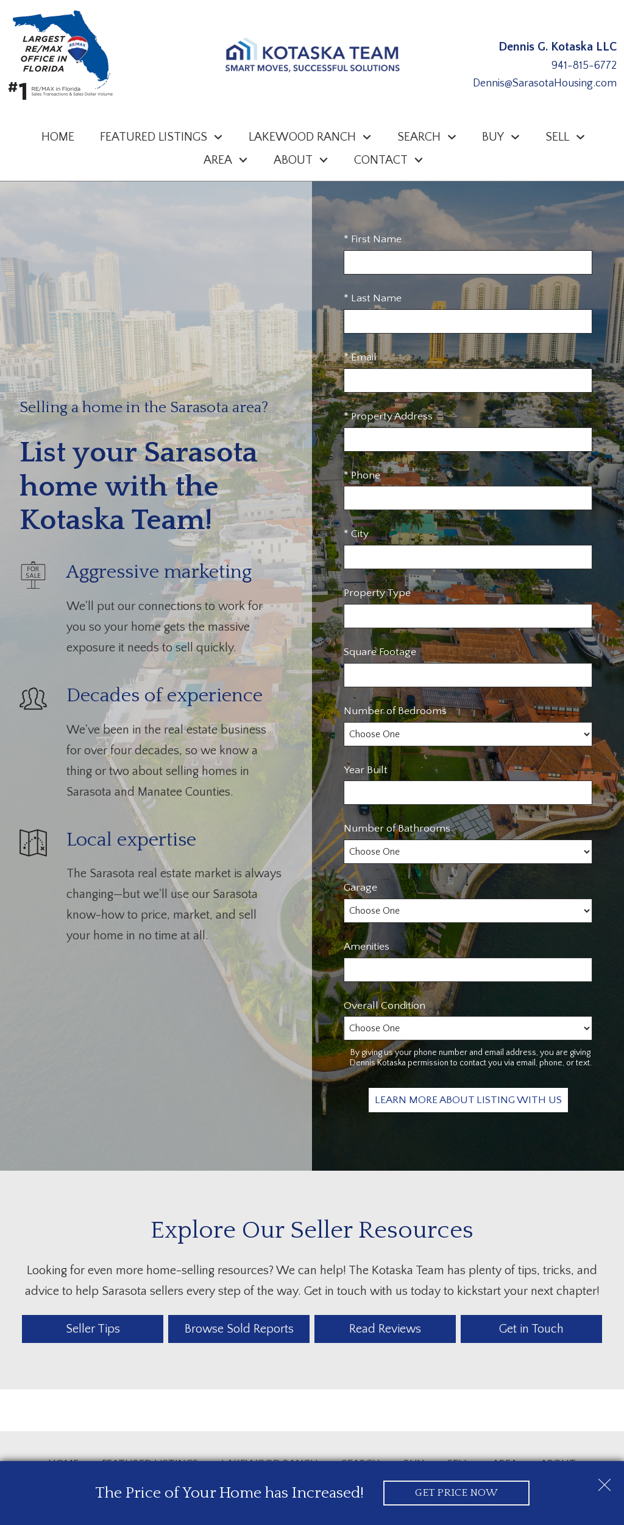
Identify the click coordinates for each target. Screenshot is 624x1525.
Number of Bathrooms (397, 828)
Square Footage (380, 652)
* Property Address (388, 416)
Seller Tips (93, 1329)
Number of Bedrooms (395, 711)
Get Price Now (456, 1493)
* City (356, 534)
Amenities (366, 947)
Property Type (377, 593)
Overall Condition (384, 1006)
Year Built (366, 770)
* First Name (373, 239)
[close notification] (604, 1480)
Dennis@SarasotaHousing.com (545, 83)
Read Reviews (385, 1329)
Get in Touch (531, 1329)
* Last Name (373, 298)
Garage (360, 888)
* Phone (362, 475)
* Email (360, 357)
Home (57, 137)
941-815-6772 (584, 66)
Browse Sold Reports (239, 1329)
